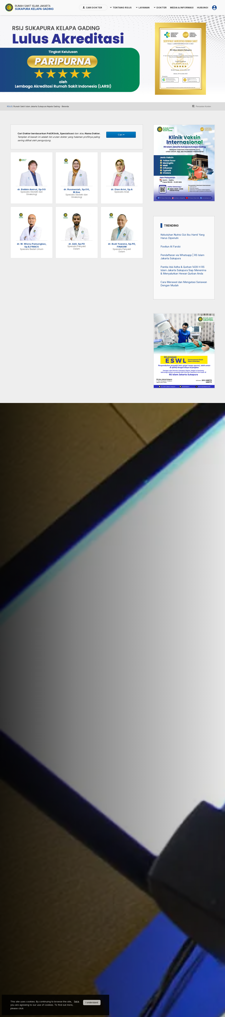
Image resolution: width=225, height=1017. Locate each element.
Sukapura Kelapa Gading (34, 9)
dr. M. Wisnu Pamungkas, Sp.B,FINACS (31, 245)
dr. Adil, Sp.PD (77, 243)
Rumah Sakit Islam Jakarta (32, 5)
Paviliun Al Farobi (170, 246)
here (76, 1001)
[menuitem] (93, 7)
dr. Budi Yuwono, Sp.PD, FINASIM (122, 245)
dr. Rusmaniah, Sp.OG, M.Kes (77, 190)
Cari (121, 134)
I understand (91, 1002)
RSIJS (9, 106)
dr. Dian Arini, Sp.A (121, 189)
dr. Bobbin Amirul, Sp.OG (31, 189)
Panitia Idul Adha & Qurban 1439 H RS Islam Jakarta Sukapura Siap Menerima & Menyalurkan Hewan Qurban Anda (183, 270)
